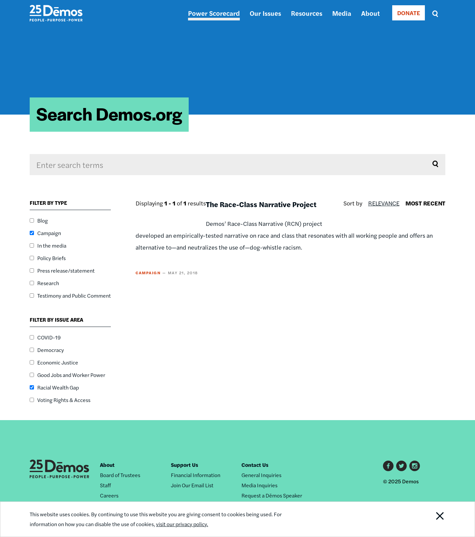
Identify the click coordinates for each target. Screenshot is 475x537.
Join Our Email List (192, 485)
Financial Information (195, 475)
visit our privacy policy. (182, 524)
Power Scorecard (214, 13)
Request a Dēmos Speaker (271, 495)
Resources (306, 13)
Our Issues (265, 13)
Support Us (184, 465)
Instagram (414, 466)
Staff (105, 485)
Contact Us (255, 465)
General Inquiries (261, 475)
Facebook (388, 466)
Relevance (383, 203)
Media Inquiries (259, 485)
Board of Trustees (120, 475)
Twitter (401, 466)
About (370, 13)
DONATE (408, 13)
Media (341, 13)
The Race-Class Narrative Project (261, 204)
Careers (109, 495)
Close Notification (431, 519)
